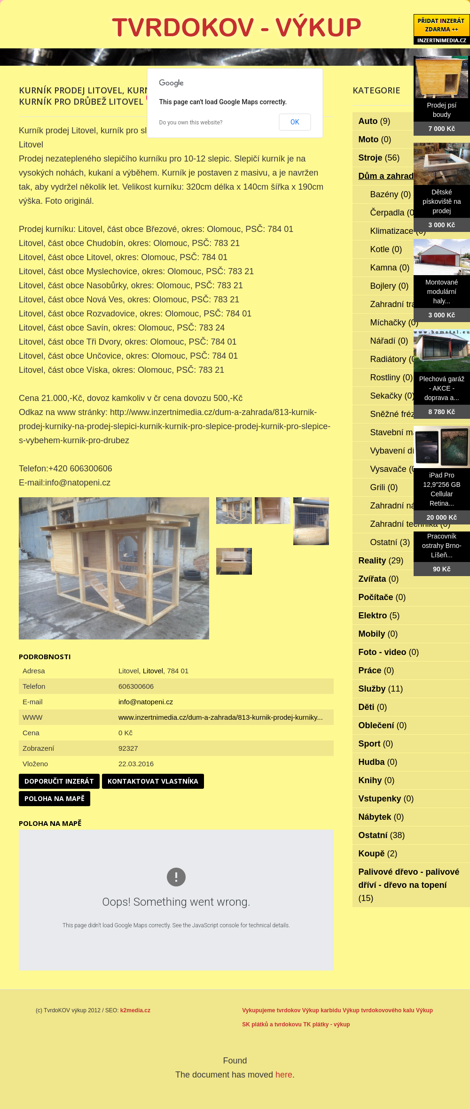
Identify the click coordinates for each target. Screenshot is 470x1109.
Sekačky (392, 395)
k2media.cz (135, 1010)
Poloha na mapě (54, 798)
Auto (375, 121)
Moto (375, 139)
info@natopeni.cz (145, 702)
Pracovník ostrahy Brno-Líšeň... (442, 545)
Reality (381, 560)
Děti (373, 707)
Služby (381, 688)
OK (294, 122)
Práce (376, 670)
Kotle (386, 249)
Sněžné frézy (401, 414)
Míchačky (394, 322)
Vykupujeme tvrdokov (271, 1010)
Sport (376, 743)
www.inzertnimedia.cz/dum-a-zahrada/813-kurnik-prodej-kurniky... (220, 717)
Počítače (382, 597)
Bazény (390, 194)
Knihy (377, 780)
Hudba (378, 762)
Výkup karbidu (321, 1010)
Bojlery (389, 286)
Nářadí (389, 341)
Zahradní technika (410, 524)
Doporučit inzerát (59, 781)
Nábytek (381, 817)
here (283, 1074)
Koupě (378, 853)
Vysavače (394, 469)
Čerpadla (393, 212)
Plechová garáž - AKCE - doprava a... (442, 388)
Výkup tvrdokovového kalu (379, 1010)
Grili (384, 487)
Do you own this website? (191, 122)
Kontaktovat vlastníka (153, 781)
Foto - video (389, 652)
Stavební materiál (409, 432)
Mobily (378, 634)
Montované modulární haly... (441, 291)
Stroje (379, 157)
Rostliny (391, 377)
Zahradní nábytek (409, 505)
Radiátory (394, 359)
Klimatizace (398, 231)
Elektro (379, 615)
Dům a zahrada (395, 176)
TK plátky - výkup (326, 1024)
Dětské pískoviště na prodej (442, 201)
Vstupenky (386, 798)
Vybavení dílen (404, 450)
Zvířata (379, 579)
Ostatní (390, 542)
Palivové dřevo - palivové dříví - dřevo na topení (409, 885)
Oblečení (383, 725)
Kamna (390, 267)
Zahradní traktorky (411, 304)
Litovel (153, 671)
